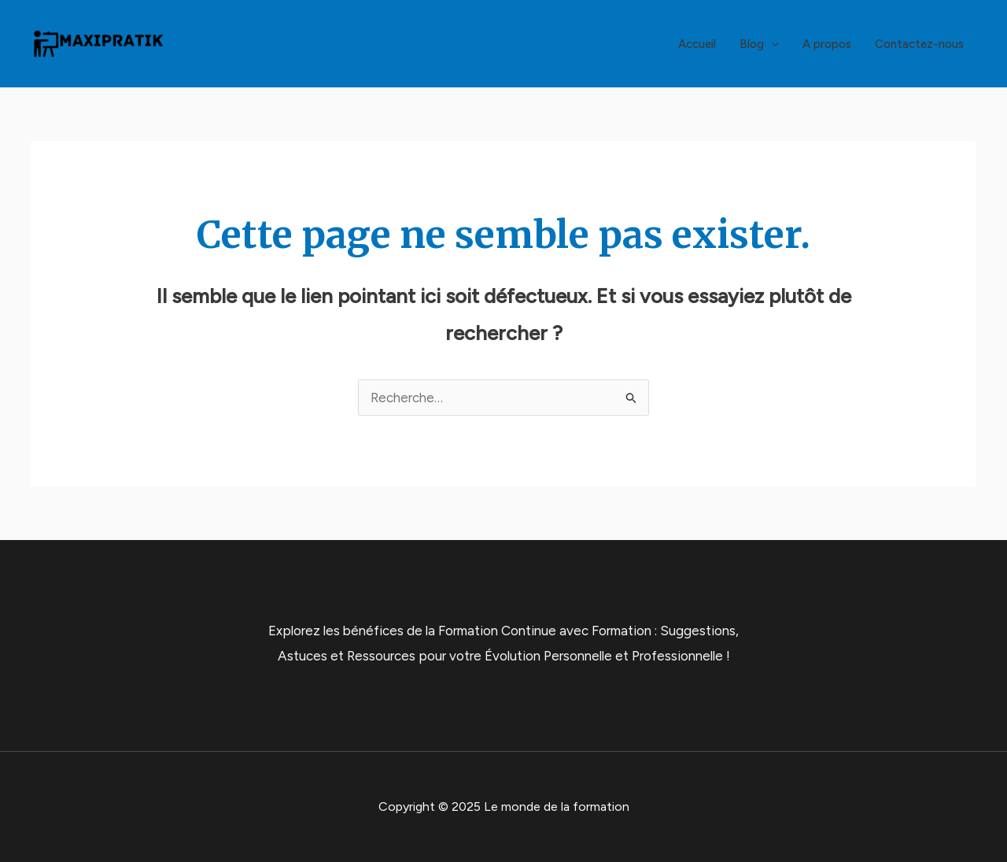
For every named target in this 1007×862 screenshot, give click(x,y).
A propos (826, 44)
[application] (771, 44)
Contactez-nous (919, 44)
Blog (759, 44)
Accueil (697, 44)
